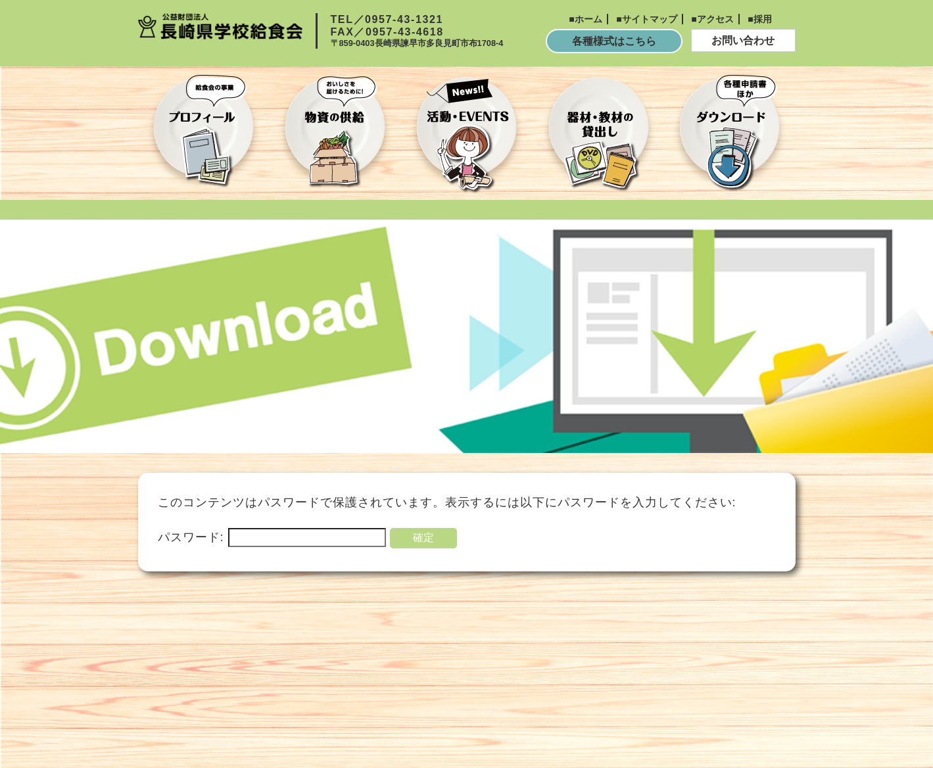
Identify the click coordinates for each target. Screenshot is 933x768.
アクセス (715, 19)
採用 (763, 19)
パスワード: (272, 537)
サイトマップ (649, 19)
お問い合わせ (743, 40)
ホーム (588, 19)
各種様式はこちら (614, 41)
